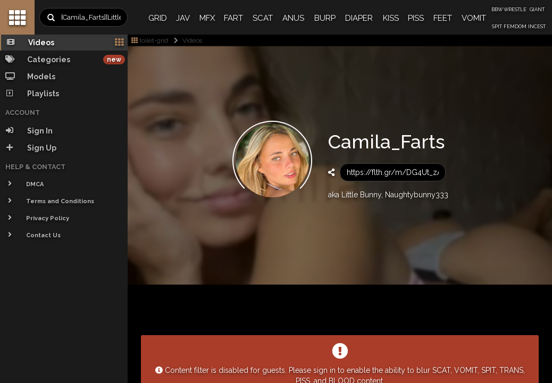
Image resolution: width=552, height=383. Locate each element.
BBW (497, 9)
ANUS (293, 18)
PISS (416, 18)
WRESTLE (515, 9)
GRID (157, 18)
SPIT (497, 26)
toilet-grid (149, 40)
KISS (391, 18)
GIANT (537, 9)
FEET (442, 18)
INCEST (537, 26)
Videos (186, 40)
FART (233, 18)
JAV (183, 18)
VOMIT (474, 18)
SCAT (263, 18)
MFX (207, 18)
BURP (325, 18)
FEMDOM (515, 26)
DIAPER (359, 18)
